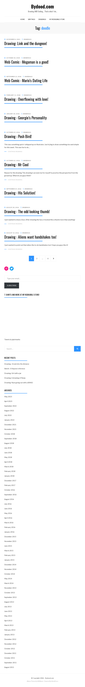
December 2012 (10, 640)
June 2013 (8, 612)
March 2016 (8, 524)
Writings (31, 20)
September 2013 (10, 598)
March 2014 (8, 584)
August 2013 (9, 603)
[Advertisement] (21, 319)
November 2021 (10, 430)
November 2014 (10, 570)
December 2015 (10, 538)
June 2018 (8, 454)
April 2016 (8, 519)
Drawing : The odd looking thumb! (27, 212)
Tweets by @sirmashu (12, 341)
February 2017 (9, 486)
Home (22, 20)
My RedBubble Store (57, 20)
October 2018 (9, 435)
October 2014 (9, 575)
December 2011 (10, 654)
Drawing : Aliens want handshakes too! (30, 237)
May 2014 (8, 580)
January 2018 (9, 477)
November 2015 (10, 542)
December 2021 (10, 426)
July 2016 (8, 505)
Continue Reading (15, 152)
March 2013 (8, 626)
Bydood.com (42, 6)
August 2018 (9, 444)
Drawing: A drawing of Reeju (14, 379)
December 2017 (10, 482)
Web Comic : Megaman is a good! (26, 62)
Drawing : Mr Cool (16, 165)
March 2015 (8, 552)
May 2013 (8, 617)
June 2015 (8, 547)
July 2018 (8, 449)
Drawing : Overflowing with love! (26, 99)
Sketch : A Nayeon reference (14, 370)
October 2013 (9, 594)
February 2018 (9, 472)
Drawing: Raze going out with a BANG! (18, 384)
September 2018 (10, 440)
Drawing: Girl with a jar (12, 374)
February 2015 (9, 556)
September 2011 (10, 664)
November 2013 (10, 589)
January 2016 (9, 533)
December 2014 (10, 566)
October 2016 (9, 491)
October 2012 (9, 650)
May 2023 (8, 398)
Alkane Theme (31, 682)
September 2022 (10, 407)
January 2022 (9, 421)
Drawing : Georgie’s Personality (25, 118)
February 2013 (9, 631)
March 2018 (8, 468)
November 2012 (10, 645)
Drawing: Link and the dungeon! (25, 44)
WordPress (54, 682)
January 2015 (9, 561)
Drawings (42, 20)
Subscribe (11, 287)
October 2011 (9, 659)
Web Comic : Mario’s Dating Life (25, 81)
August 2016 (9, 500)
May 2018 (8, 458)
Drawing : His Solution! (19, 193)
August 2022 (9, 412)
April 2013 (8, 622)
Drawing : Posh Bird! (18, 137)
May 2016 (8, 514)
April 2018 (8, 463)
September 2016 (10, 496)
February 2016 (9, 528)
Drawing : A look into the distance (16, 365)
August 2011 (9, 668)
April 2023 (8, 402)
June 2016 (8, 510)
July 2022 (8, 416)
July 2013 (8, 608)
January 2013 (9, 636)
